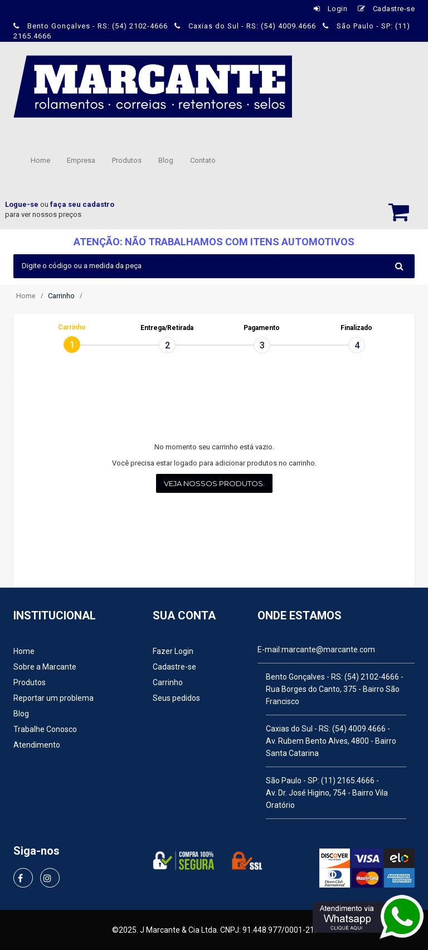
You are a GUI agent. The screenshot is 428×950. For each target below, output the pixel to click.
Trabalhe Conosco (45, 729)
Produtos (127, 160)
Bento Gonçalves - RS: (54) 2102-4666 (91, 26)
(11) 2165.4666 (347, 780)
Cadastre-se (386, 8)
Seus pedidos (176, 698)
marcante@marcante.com (328, 649)
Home (40, 160)
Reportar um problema (53, 698)
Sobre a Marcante (44, 666)
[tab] (72, 344)
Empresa (81, 160)
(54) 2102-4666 (371, 676)
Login (331, 8)
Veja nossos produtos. (214, 483)
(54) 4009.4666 (359, 728)
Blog (165, 160)
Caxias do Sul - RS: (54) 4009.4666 (246, 26)
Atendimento (36, 744)
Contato (203, 160)
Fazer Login (173, 651)
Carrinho (168, 682)
